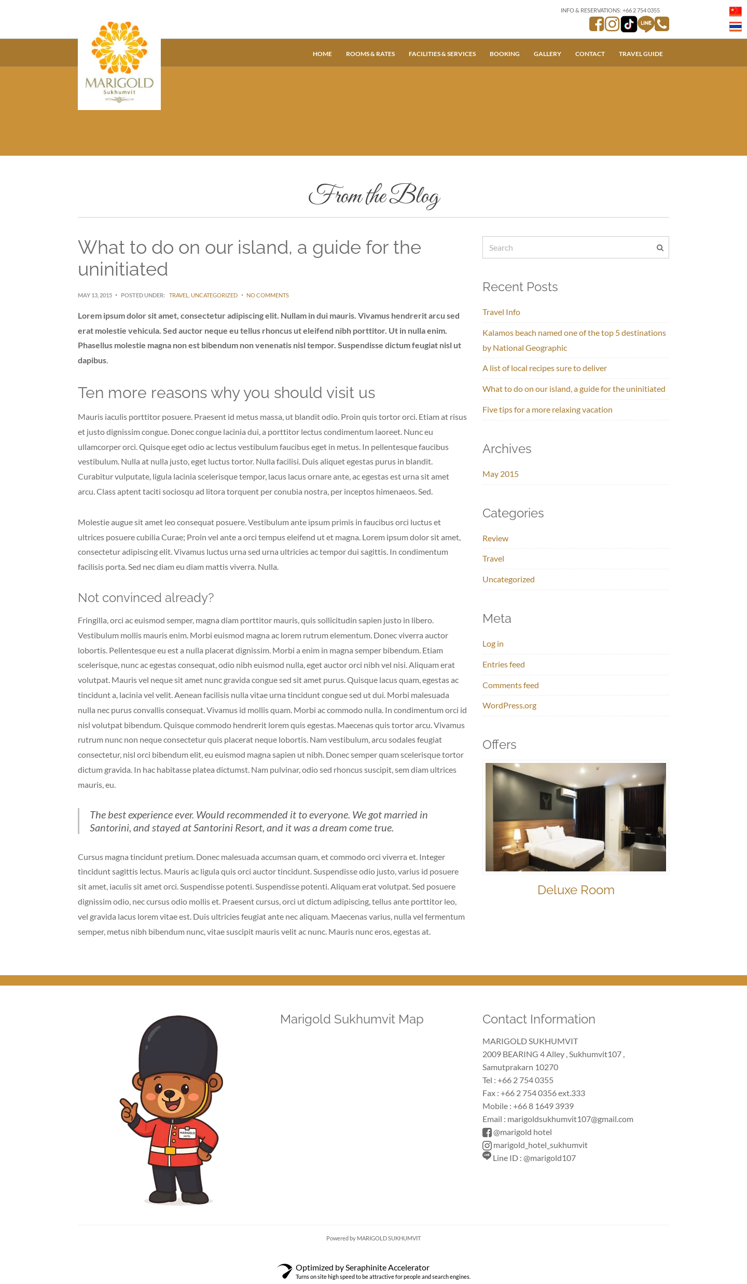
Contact (590, 54)
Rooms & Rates (370, 54)
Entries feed (503, 664)
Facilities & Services (442, 54)
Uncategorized (214, 295)
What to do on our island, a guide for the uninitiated (574, 388)
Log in (493, 643)
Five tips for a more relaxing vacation (547, 409)
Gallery (547, 54)
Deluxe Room (576, 889)
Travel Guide (641, 54)
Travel (179, 295)
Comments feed (510, 685)
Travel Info (501, 312)
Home (322, 54)
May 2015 (500, 474)
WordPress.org (509, 705)
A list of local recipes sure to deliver (544, 368)
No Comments (267, 295)
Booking (505, 54)
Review (495, 538)
